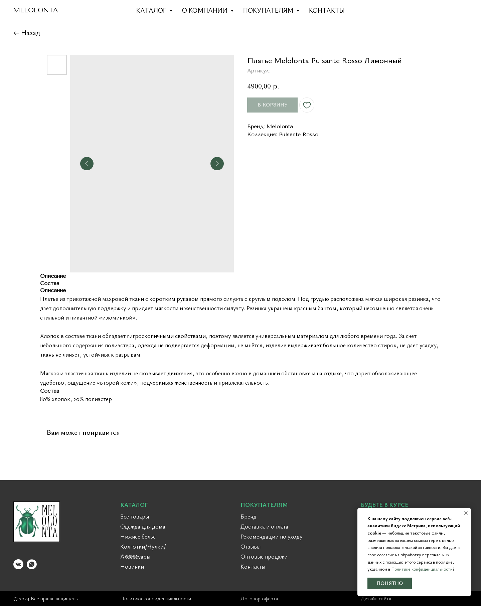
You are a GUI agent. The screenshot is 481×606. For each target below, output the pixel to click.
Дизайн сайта (376, 598)
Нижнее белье (138, 536)
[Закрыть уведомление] (466, 513)
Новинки (132, 566)
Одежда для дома (142, 526)
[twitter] (432, 10)
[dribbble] (446, 10)
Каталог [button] (152, 10)
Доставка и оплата (264, 526)
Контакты (327, 10)
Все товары (134, 516)
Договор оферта (259, 598)
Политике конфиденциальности (422, 569)
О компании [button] (205, 10)
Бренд (248, 516)
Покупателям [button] (269, 10)
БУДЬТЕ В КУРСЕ (385, 504)
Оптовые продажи (264, 556)
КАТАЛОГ (134, 504)
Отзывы (250, 546)
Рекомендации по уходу (271, 536)
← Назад (26, 32)
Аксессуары (135, 556)
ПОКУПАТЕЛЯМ (264, 504)
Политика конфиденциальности (155, 598)
